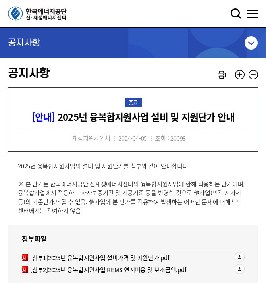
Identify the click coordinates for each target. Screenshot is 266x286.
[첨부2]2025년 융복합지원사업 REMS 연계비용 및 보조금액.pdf (104, 270)
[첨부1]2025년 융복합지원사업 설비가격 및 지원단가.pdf (96, 258)
